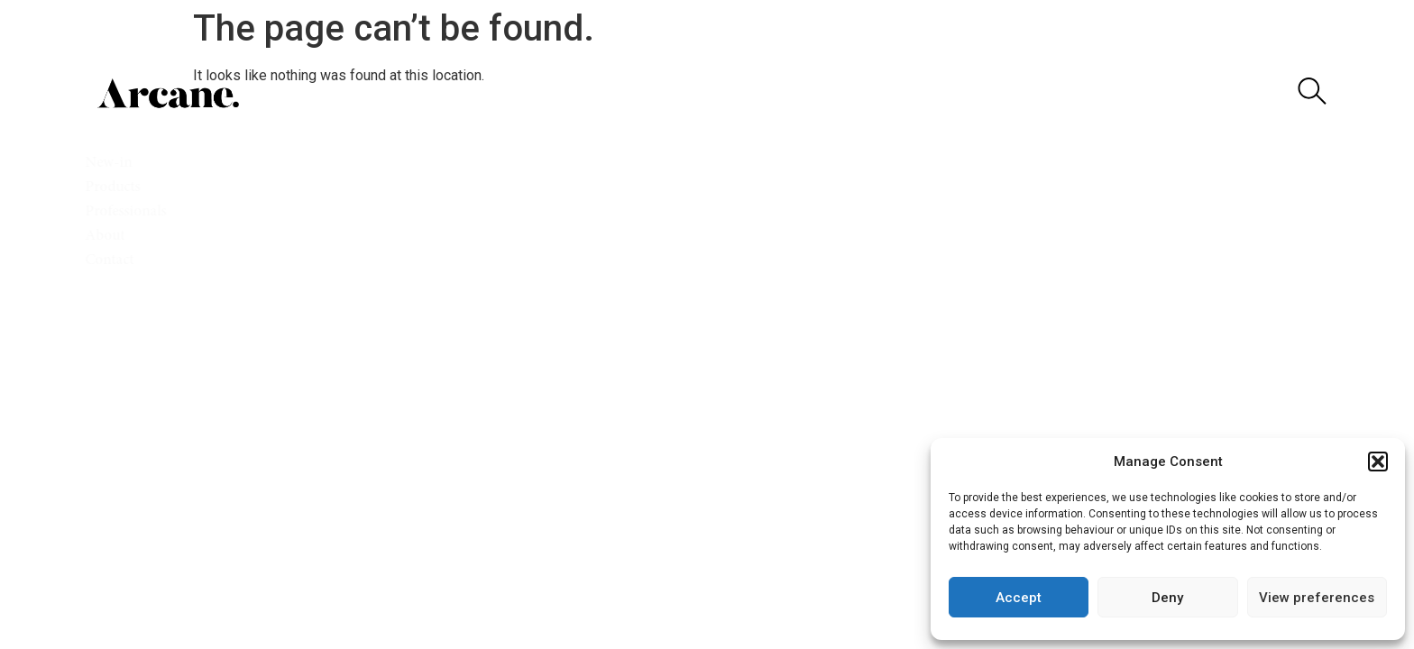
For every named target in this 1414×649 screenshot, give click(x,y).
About (113, 236)
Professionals (134, 212)
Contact (116, 261)
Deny (1167, 598)
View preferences (1316, 598)
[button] (1378, 461)
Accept (1019, 598)
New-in (117, 163)
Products (121, 188)
